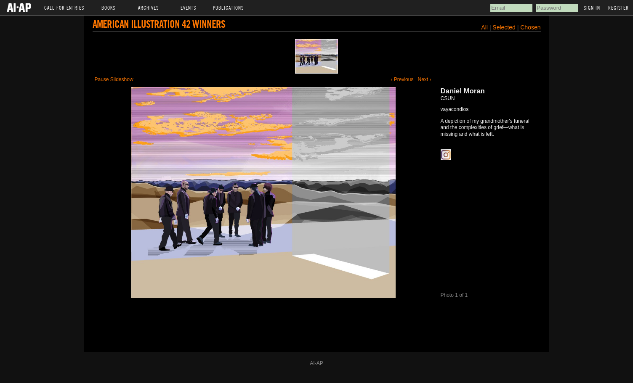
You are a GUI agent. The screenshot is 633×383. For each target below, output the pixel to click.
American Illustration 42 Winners (159, 23)
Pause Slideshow (114, 79)
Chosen (530, 27)
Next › (424, 79)
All (484, 27)
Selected (504, 27)
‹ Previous (402, 79)
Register (618, 7)
